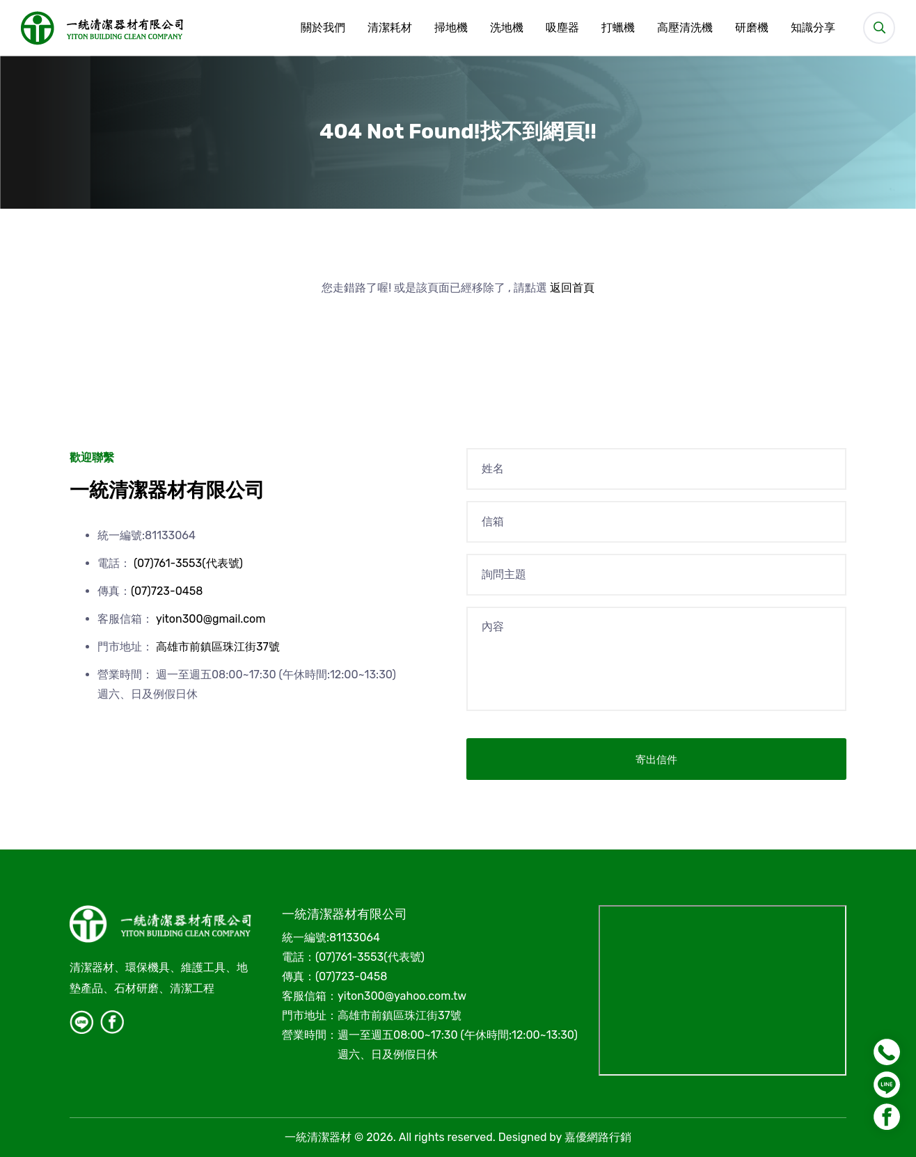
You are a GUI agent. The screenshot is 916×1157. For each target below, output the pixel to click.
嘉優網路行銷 (597, 1137)
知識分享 (813, 27)
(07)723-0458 (167, 591)
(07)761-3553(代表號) (188, 563)
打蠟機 (618, 27)
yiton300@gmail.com (211, 618)
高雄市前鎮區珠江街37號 (218, 646)
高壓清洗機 (685, 27)
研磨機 (751, 27)
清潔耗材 (390, 27)
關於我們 (323, 27)
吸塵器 (562, 27)
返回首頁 (572, 287)
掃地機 (451, 27)
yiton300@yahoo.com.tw (402, 996)
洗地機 (506, 27)
